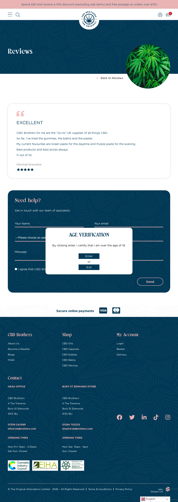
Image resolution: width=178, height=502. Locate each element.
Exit (89, 267)
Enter (89, 256)
